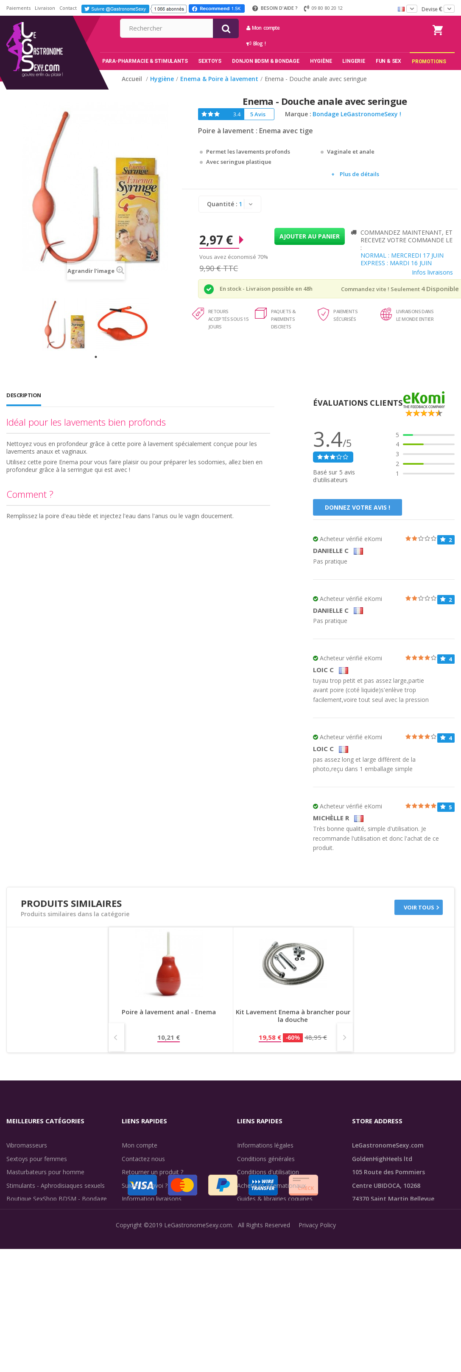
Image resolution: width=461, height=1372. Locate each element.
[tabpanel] (67, 324)
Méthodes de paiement (154, 1225)
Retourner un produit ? (152, 1172)
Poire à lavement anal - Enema (169, 1012)
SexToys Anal (24, 1212)
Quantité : (222, 204)
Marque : (298, 114)
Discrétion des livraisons (155, 1212)
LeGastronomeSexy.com (198, 1360)
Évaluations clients (262, 1212)
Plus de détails (359, 174)
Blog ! (338, 43)
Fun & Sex (20, 1252)
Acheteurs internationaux (271, 1185)
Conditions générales (266, 1159)
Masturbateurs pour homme (45, 1172)
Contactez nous (143, 1159)
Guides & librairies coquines (275, 1199)
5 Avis (257, 114)
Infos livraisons (432, 272)
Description (23, 395)
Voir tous (419, 907)
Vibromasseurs (26, 1145)
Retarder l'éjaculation (35, 1239)
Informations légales (265, 1145)
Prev (116, 1037)
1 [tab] (96, 357)
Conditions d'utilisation (268, 1172)
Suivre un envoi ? (145, 1185)
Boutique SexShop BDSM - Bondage (56, 1199)
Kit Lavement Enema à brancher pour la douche (293, 1016)
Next (345, 1037)
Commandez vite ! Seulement (380, 289)
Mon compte (345, 27)
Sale (17, 1266)
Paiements (18, 8)
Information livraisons (152, 1199)
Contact (68, 8)
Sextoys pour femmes (36, 1159)
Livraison (45, 8)
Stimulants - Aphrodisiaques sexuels (55, 1185)
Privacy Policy (317, 1360)
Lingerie (17, 1225)
